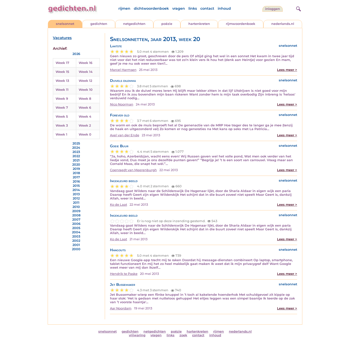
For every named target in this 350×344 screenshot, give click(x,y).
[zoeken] (298, 8)
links (192, 8)
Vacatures (62, 38)
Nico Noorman (121, 104)
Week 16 (85, 63)
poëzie (166, 24)
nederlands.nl (282, 24)
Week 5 (62, 116)
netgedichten (134, 24)
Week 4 (85, 116)
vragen (178, 8)
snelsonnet (65, 24)
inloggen (272, 9)
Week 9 (62, 98)
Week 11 (62, 90)
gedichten (98, 24)
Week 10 (86, 90)
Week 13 (62, 81)
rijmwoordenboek (240, 24)
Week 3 (62, 125)
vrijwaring (137, 335)
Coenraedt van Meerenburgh (133, 170)
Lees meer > (287, 70)
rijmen (124, 8)
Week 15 (62, 72)
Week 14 (86, 72)
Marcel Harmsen (123, 70)
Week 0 (85, 134)
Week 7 (62, 107)
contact (207, 8)
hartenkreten (199, 24)
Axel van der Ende (124, 135)
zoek (183, 335)
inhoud (224, 8)
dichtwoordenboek (151, 8)
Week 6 (85, 107)
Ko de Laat (118, 204)
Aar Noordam (121, 308)
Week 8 (85, 98)
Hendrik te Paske (124, 274)
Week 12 (85, 81)
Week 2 (85, 125)
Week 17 (62, 63)
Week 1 (61, 134)
